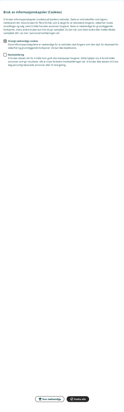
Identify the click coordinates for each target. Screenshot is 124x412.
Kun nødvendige (49, 399)
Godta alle (78, 399)
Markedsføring (16, 54)
